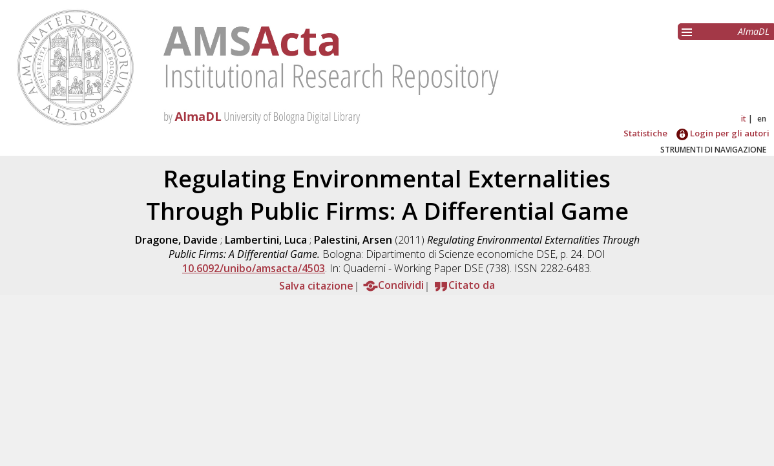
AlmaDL (753, 31)
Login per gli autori (722, 133)
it (743, 118)
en (761, 118)
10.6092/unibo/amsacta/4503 (253, 268)
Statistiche (645, 133)
